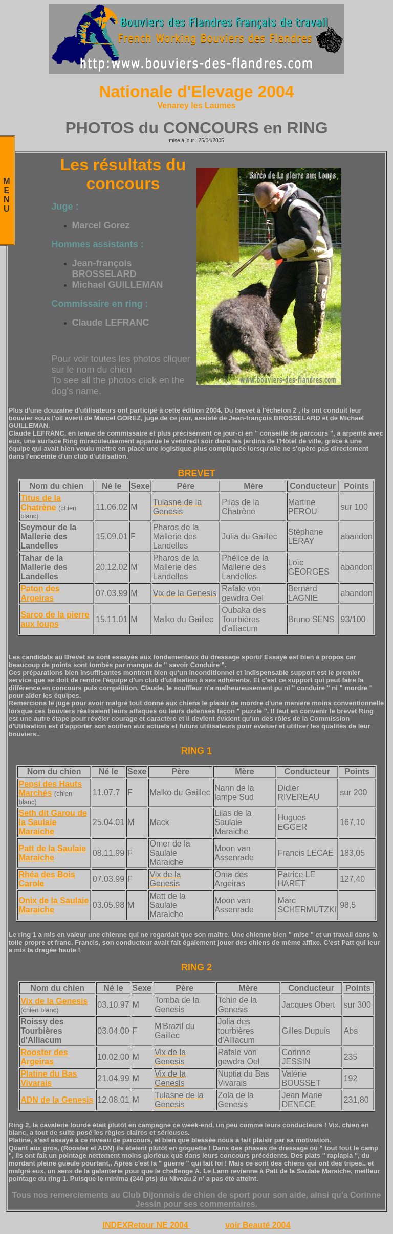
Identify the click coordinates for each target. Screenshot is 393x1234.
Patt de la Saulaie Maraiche (52, 853)
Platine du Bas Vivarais (48, 1078)
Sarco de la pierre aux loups (54, 619)
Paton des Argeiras (39, 593)
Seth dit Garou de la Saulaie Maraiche (52, 822)
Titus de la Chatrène (40, 503)
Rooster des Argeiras (44, 1057)
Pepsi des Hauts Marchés (50, 788)
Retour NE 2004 (159, 1225)
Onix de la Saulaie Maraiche (53, 905)
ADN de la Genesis (56, 1099)
